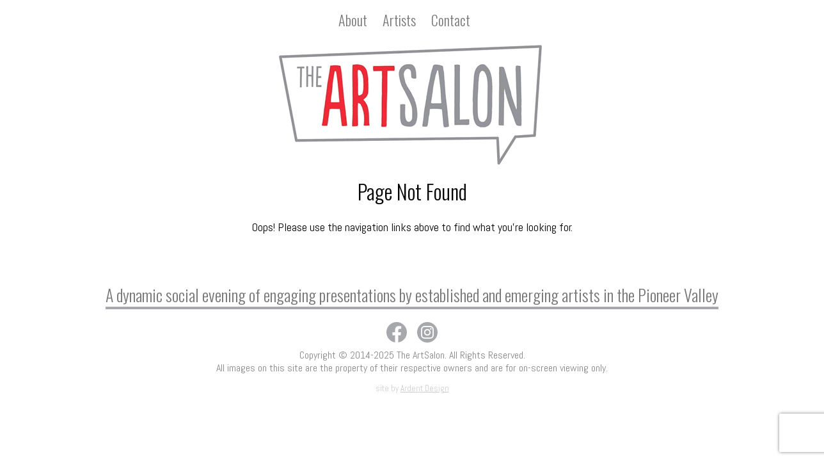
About (352, 19)
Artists (399, 19)
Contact (450, 19)
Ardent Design (424, 388)
